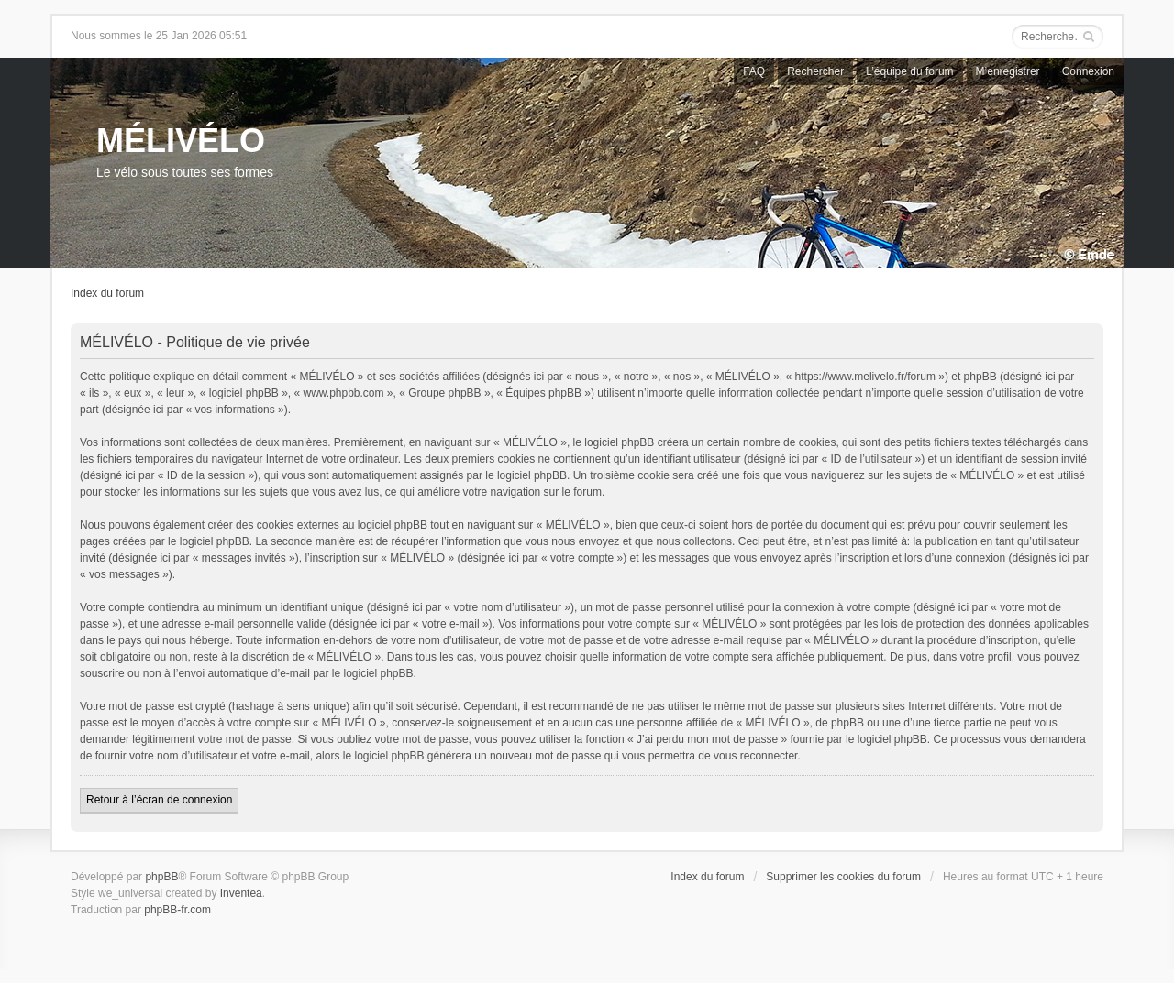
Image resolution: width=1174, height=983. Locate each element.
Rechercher (815, 71)
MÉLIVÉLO (180, 140)
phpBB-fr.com (177, 909)
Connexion (1088, 71)
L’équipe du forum (909, 71)
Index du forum (107, 293)
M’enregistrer (1008, 71)
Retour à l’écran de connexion (159, 799)
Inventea (241, 893)
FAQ (754, 71)
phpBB (161, 876)
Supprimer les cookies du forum (843, 876)
